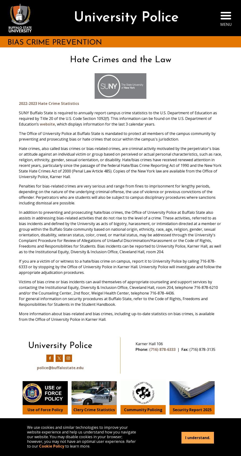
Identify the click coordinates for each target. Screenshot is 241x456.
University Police (126, 18)
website (47, 124)
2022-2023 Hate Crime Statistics (49, 103)
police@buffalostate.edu (60, 368)
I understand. (197, 437)
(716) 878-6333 (162, 349)
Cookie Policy (51, 446)
